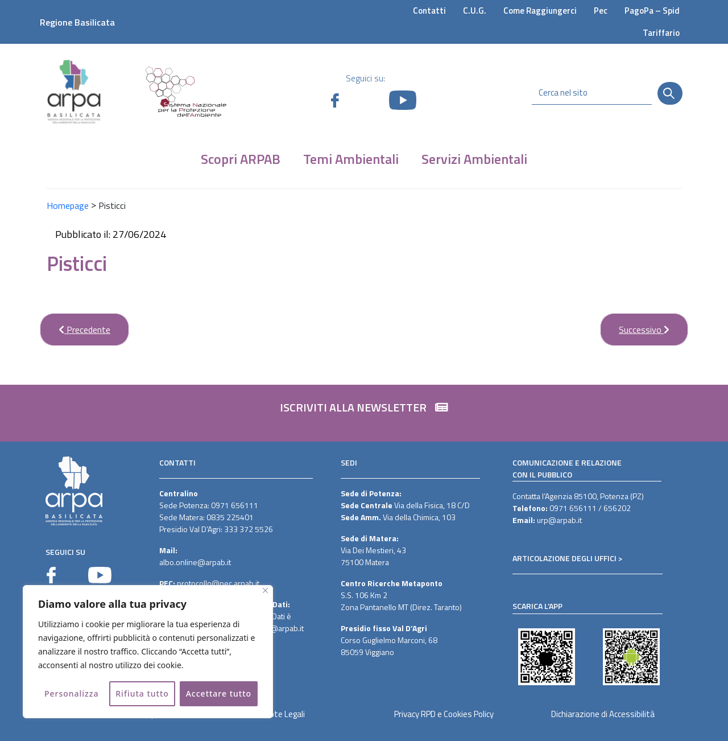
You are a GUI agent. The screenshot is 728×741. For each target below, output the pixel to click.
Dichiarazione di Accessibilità (603, 714)
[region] (148, 651)
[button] (364, 413)
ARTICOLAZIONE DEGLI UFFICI (564, 558)
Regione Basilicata (77, 22)
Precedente (75, 324)
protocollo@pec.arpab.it (218, 583)
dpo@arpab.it (280, 628)
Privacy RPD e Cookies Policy (444, 714)
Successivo (634, 324)
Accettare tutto (218, 693)
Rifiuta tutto (142, 693)
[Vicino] (265, 590)
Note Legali (284, 714)
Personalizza (71, 693)
